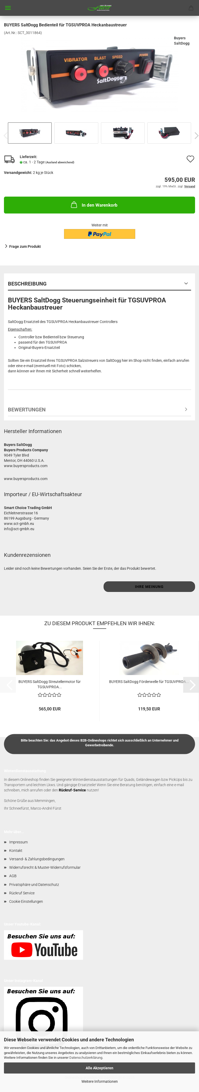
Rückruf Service (22, 893)
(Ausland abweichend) (59, 162)
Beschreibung (27, 284)
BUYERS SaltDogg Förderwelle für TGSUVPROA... (149, 682)
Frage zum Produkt (25, 246)
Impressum (18, 842)
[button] (191, 685)
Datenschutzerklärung (85, 1058)
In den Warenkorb (94, 204)
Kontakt (15, 850)
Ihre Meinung (149, 587)
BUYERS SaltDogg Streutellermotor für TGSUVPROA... (49, 684)
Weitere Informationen (99, 1081)
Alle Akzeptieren (99, 1068)
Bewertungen (27, 409)
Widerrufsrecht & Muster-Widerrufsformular (45, 867)
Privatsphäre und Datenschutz (34, 884)
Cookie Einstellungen (26, 901)
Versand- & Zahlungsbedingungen (37, 859)
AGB (13, 876)
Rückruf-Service (72, 790)
